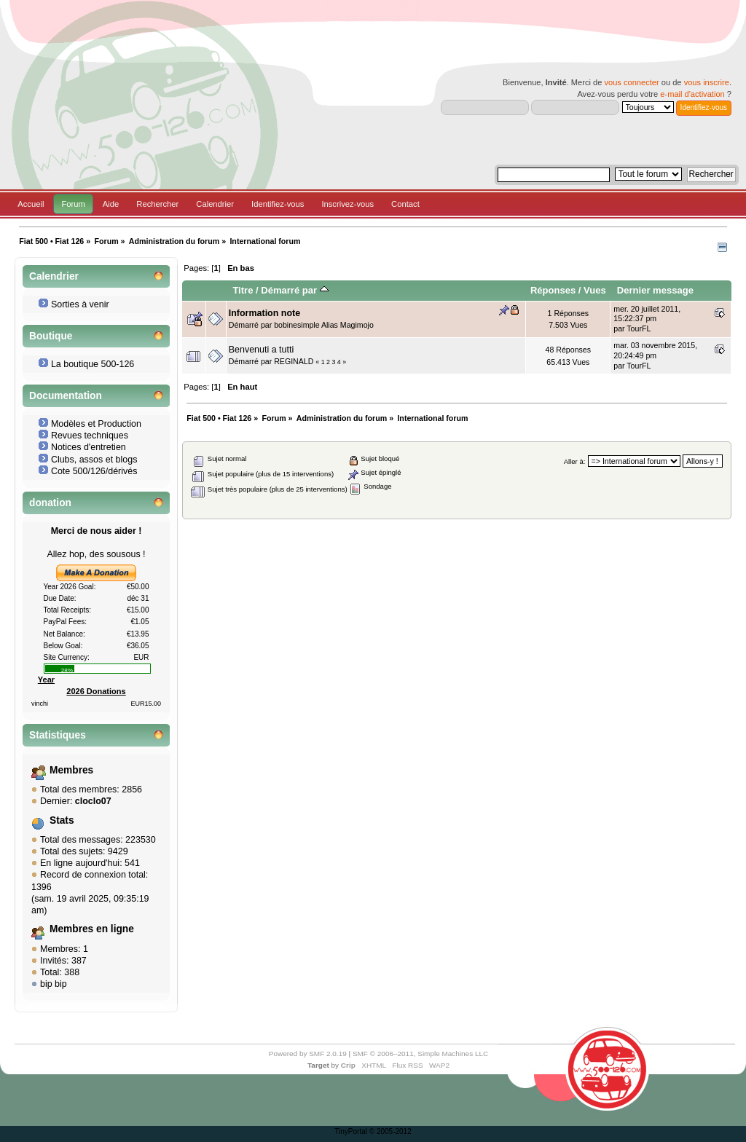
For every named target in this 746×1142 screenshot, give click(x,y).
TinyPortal (350, 1131)
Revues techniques (89, 435)
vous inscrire (706, 82)
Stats (62, 820)
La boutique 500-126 (92, 364)
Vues (595, 290)
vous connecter (631, 82)
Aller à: (575, 461)
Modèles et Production (96, 424)
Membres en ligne (92, 929)
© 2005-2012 (390, 1131)
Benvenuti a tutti (261, 349)
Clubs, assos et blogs (94, 459)
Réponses (553, 290)
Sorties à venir (80, 304)
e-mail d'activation (692, 94)
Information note (264, 313)
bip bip (53, 984)
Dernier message (655, 290)
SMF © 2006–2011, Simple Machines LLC (420, 1054)
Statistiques (57, 735)
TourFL (639, 328)
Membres (71, 770)
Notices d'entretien (88, 447)
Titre (242, 290)
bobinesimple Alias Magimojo (324, 324)
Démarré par (294, 290)
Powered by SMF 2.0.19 (308, 1054)
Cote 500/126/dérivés (94, 471)
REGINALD (293, 361)
